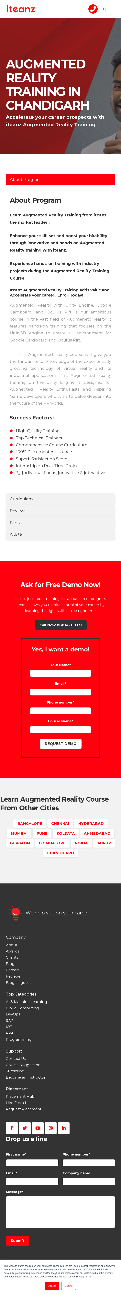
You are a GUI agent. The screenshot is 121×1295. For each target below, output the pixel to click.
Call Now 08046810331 (60, 625)
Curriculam (21, 498)
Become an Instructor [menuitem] (25, 1077)
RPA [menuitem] (9, 1033)
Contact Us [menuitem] (16, 1058)
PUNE (42, 833)
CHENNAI (60, 823)
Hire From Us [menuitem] (17, 1102)
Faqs (15, 522)
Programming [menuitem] (19, 1039)
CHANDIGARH (60, 853)
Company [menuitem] (16, 937)
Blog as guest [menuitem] (18, 982)
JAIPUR (104, 843)
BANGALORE (29, 823)
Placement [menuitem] (17, 1088)
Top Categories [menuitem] (21, 994)
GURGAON (20, 843)
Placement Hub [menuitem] (20, 1096)
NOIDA (81, 843)
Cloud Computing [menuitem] (22, 1008)
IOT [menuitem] (9, 1027)
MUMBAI (19, 833)
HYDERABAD (91, 823)
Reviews (18, 510)
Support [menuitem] (14, 1051)
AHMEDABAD (97, 833)
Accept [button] (52, 1286)
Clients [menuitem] (12, 957)
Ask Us (16, 534)
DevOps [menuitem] (13, 1014)
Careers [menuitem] (12, 970)
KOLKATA (66, 833)
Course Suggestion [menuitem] (23, 1065)
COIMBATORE (52, 843)
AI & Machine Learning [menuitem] (26, 1001)
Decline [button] (68, 1286)
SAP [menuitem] (9, 1020)
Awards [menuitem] (12, 951)
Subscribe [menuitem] (15, 1071)
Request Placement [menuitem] (23, 1109)
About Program (25, 179)
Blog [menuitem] (10, 963)
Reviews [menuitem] (13, 976)
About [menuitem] (11, 945)
